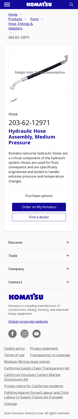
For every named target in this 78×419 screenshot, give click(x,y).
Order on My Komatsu (39, 207)
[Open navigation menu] (7, 4)
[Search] (71, 4)
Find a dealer (39, 217)
